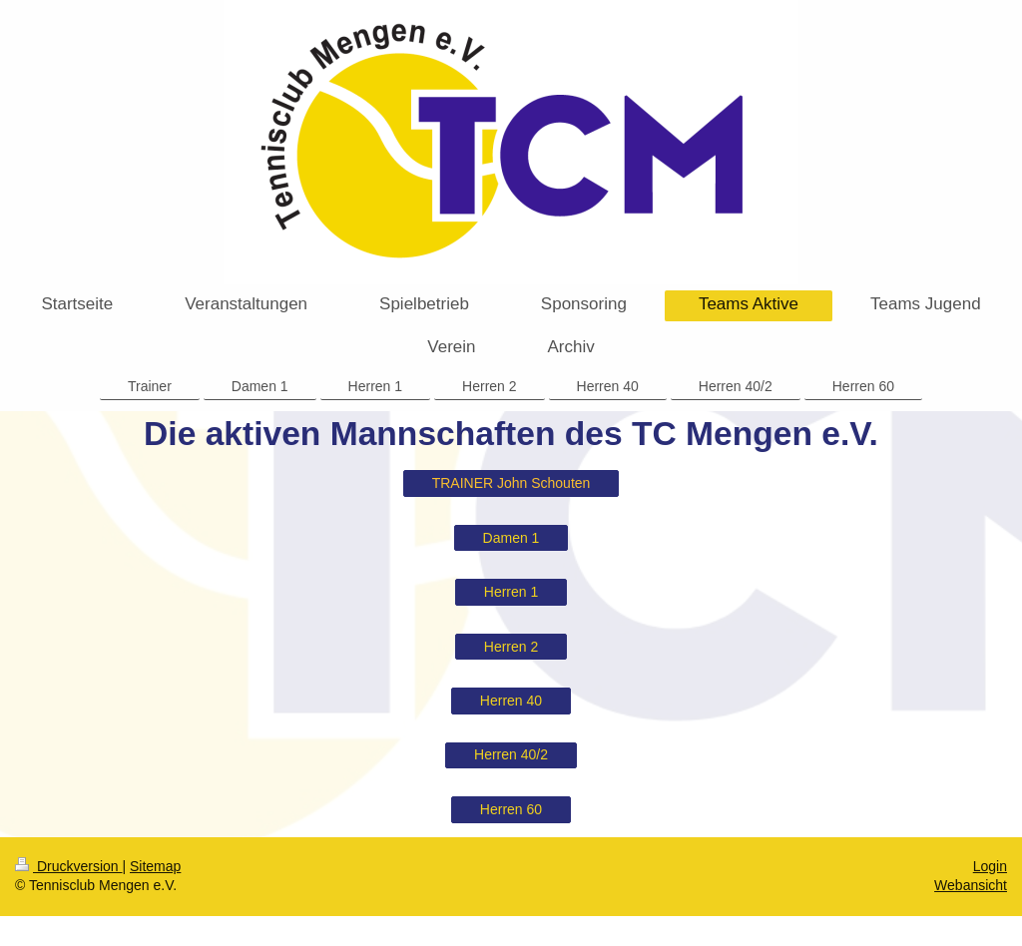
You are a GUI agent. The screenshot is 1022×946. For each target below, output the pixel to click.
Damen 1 (511, 538)
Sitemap (155, 866)
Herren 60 (511, 809)
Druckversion (68, 866)
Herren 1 (511, 592)
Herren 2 (511, 647)
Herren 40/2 (511, 754)
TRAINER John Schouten (511, 483)
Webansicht (970, 885)
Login (990, 866)
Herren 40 (511, 701)
